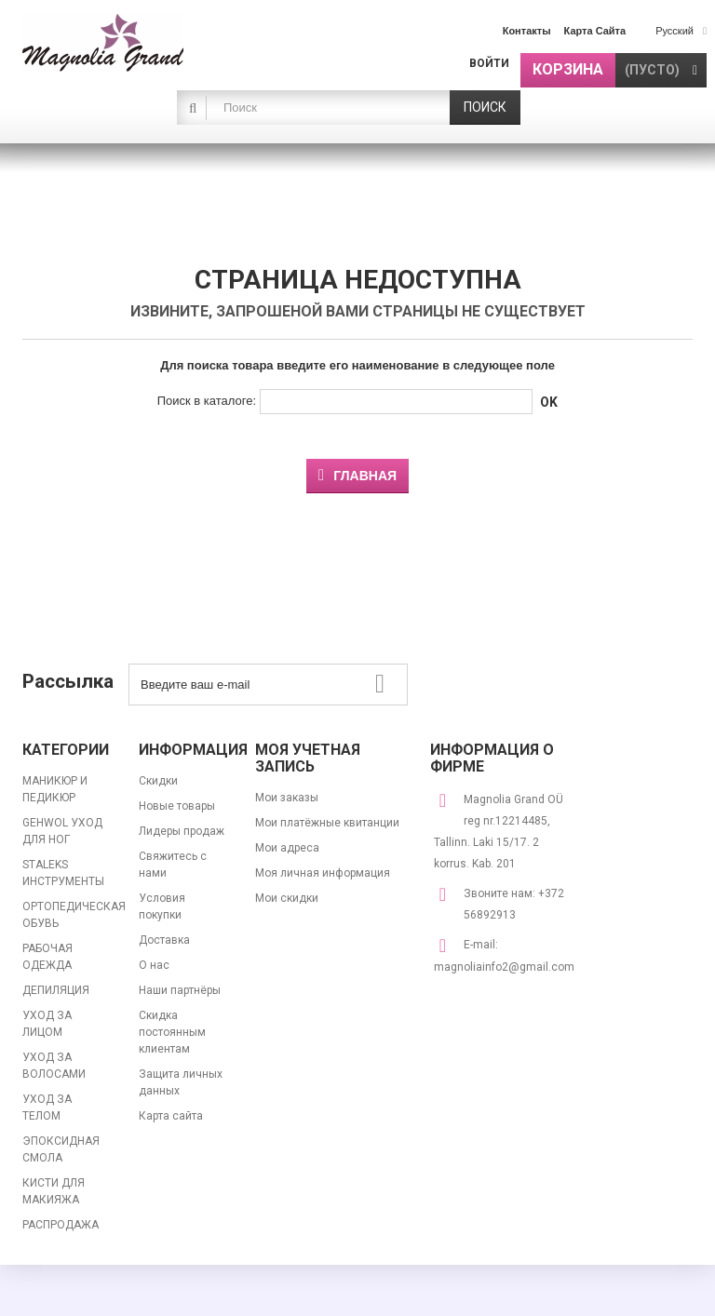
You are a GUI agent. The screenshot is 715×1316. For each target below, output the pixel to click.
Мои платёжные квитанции (327, 822)
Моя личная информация (322, 873)
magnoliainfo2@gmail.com (504, 967)
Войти (489, 63)
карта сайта (595, 30)
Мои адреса (287, 847)
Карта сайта (171, 1115)
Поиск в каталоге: (206, 401)
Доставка (164, 940)
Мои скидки (286, 898)
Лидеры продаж (181, 831)
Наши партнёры (180, 990)
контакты (527, 30)
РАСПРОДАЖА (60, 1224)
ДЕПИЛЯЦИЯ (55, 990)
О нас (154, 965)
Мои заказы (286, 797)
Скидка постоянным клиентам (172, 1032)
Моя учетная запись (307, 758)
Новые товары (177, 805)
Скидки (158, 780)
